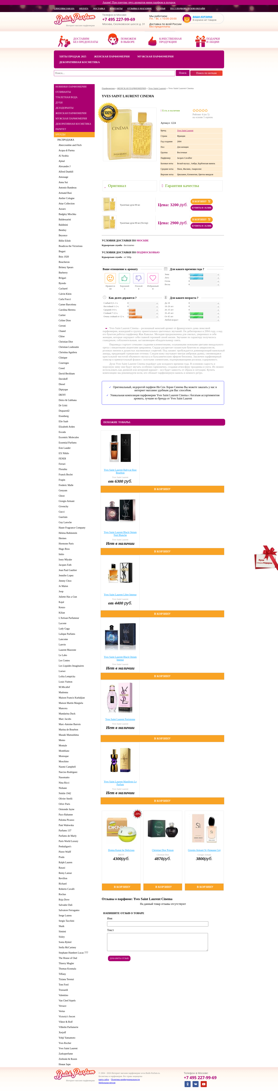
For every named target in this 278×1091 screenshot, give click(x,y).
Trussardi (62, 990)
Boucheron (63, 262)
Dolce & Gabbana (67, 400)
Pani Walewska (65, 825)
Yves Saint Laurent (67, 1048)
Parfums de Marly (67, 836)
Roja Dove (63, 899)
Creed (61, 368)
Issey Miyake (64, 559)
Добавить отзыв (119, 958)
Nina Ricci (63, 782)
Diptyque (62, 389)
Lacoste (61, 623)
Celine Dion (64, 320)
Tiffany (61, 974)
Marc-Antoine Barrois (69, 724)
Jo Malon (62, 586)
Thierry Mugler (65, 963)
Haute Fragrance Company (71, 527)
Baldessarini (64, 219)
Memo (61, 740)
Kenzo (61, 607)
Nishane (62, 788)
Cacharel (62, 288)
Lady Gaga (63, 628)
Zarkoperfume (65, 1053)
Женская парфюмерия (112, 56)
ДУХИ (59, 102)
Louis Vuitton (64, 681)
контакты (116, 8)
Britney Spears (65, 267)
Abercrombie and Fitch (69, 145)
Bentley (61, 230)
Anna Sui (62, 182)
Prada (60, 857)
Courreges (63, 363)
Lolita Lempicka (66, 676)
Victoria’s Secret (66, 1016)
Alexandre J (63, 166)
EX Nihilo (63, 453)
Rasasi (61, 867)
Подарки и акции (213, 40)
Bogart (61, 251)
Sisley (61, 936)
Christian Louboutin (68, 347)
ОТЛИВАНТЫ (63, 92)
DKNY (61, 395)
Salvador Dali (64, 905)
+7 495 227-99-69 (118, 19)
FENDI (61, 458)
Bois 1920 (63, 256)
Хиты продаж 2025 (72, 56)
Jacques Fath (64, 565)
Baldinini (62, 225)
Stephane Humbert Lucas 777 (72, 952)
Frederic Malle (65, 485)
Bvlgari (61, 278)
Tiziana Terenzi (65, 979)
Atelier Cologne (65, 198)
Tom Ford (62, 984)
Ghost (61, 495)
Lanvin (61, 644)
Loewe (61, 671)
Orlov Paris (63, 804)
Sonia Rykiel (64, 942)
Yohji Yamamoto (66, 1037)
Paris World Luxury (67, 841)
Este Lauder (64, 448)
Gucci (61, 511)
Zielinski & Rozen (67, 1059)
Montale (62, 745)
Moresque (63, 756)
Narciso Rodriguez (67, 772)
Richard (61, 883)
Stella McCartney (66, 947)
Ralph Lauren (64, 862)
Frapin (61, 480)
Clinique (62, 357)
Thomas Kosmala (66, 968)
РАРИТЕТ (60, 129)
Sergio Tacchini (65, 921)
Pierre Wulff (64, 851)
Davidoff (62, 379)
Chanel (61, 331)
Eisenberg (63, 416)
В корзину (201, 201)
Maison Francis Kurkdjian (71, 697)
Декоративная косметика (79, 62)
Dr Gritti (62, 405)
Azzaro (61, 209)
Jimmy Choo (64, 581)
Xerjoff (61, 1032)
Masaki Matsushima (68, 735)
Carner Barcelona (66, 304)
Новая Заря (63, 1064)
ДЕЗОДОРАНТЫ (64, 108)
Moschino (63, 761)
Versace (61, 1006)
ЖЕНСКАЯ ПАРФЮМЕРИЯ (70, 113)
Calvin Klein (64, 294)
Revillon (62, 878)
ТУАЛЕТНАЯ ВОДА (66, 97)
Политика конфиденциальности (125, 1079)
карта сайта (104, 1079)
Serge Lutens (64, 915)
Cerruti (61, 325)
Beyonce (62, 235)
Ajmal (61, 161)
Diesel (61, 384)
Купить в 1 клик (202, 208)
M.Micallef (63, 687)
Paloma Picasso (65, 820)
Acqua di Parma (65, 150)
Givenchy (62, 506)
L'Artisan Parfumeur (68, 618)
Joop (60, 591)
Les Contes (63, 660)
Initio (60, 554)
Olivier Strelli (64, 798)
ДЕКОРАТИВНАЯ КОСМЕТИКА (73, 124)
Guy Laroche (64, 522)
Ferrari (61, 464)
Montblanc (63, 751)
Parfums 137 (64, 830)
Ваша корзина (202, 16)
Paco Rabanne (65, 814)
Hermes (61, 538)
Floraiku (62, 469)
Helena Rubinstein (67, 533)
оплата (83, 8)
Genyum (62, 490)
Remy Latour (64, 873)
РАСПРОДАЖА (65, 140)
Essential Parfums (67, 442)
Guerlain (62, 517)
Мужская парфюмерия (155, 56)
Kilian (61, 612)
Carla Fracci (64, 299)
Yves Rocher (64, 1043)
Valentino (62, 995)
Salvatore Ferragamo (68, 910)
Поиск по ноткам (206, 73)
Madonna (62, 692)
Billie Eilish (64, 240)
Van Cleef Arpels (66, 1000)
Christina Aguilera (67, 352)
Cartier (61, 315)
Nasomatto (63, 777)
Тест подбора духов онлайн (187, 8)
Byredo (61, 283)
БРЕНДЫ (60, 134)
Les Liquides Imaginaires (70, 666)
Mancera (62, 708)
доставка (99, 8)
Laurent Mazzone (66, 650)
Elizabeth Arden (66, 426)
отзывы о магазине (139, 8)
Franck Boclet (65, 474)
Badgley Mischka (66, 214)
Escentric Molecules (68, 437)
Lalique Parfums (66, 634)
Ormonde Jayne (65, 809)
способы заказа (64, 8)
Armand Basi (64, 193)
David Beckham (66, 373)
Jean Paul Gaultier (67, 570)
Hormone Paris (65, 543)
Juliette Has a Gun (67, 596)
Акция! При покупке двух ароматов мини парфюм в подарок (139, 2)
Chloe (61, 336)
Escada (61, 432)
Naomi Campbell (66, 766)
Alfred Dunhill (65, 171)
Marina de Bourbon (67, 729)
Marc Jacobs (64, 719)
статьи (161, 8)
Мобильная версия (107, 1082)
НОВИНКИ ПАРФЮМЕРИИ (71, 86)
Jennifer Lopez (65, 575)
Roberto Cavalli (65, 889)
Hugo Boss (63, 549)
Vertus (61, 1011)
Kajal (60, 602)
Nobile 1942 (64, 793)
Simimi (61, 931)
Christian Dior (65, 341)
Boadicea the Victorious (69, 246)
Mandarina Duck (66, 713)
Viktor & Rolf (65, 1022)
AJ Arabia (63, 155)
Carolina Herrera (66, 310)
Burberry (62, 272)
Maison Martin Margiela (70, 703)
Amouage (62, 177)
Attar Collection (66, 203)
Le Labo (62, 655)
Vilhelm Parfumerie (67, 1027)
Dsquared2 (63, 410)
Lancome (62, 639)
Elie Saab (62, 421)
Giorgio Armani (65, 501)
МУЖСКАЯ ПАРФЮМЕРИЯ (71, 118)
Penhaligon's (64, 846)
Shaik (60, 926)
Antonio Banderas (67, 187)
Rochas (61, 894)
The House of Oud (67, 958)
